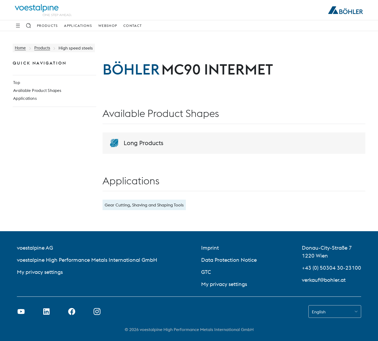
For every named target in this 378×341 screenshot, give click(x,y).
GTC (206, 272)
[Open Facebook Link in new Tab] (71, 311)
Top (16, 83)
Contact (132, 25)
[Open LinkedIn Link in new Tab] (46, 311)
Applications (78, 25)
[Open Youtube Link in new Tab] (21, 311)
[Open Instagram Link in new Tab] (97, 311)
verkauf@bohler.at (324, 279)
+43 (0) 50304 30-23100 (331, 267)
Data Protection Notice (229, 259)
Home (21, 48)
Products (47, 25)
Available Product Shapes (37, 92)
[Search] (28, 25)
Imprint (210, 247)
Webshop (107, 25)
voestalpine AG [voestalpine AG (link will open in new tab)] (35, 247)
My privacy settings (40, 272)
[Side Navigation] (18, 25)
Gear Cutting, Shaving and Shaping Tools (144, 204)
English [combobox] (319, 311)
